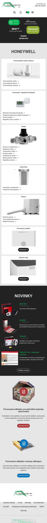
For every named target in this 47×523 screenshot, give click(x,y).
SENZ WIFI (23, 304)
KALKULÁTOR (23, 426)
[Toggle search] (14, 12)
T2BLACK (22, 336)
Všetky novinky (23, 370)
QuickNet (22, 320)
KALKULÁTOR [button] (23, 475)
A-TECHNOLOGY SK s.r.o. (25, 522)
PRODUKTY (23, 250)
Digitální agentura (17, 520)
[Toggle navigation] (20, 12)
